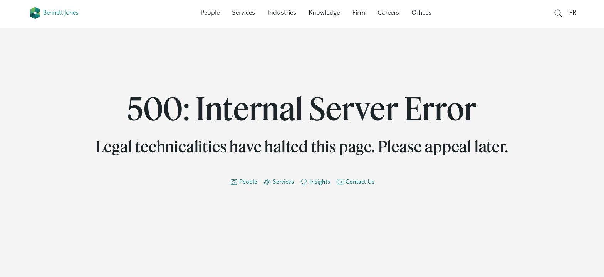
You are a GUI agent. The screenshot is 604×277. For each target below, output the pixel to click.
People (210, 13)
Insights (319, 182)
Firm (358, 13)
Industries (281, 13)
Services (243, 13)
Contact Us (360, 182)
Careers (388, 13)
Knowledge (324, 13)
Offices (421, 13)
